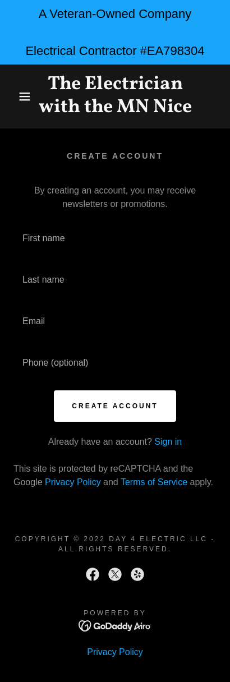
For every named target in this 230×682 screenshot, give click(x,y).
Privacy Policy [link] (73, 482)
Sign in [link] (168, 441)
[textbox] (115, 238)
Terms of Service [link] (154, 482)
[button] (17, 96)
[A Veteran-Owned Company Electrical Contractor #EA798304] (115, 32)
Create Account (115, 406)
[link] (115, 96)
